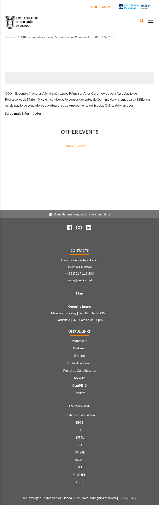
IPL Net (79, 355)
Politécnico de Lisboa (79, 415)
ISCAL (79, 460)
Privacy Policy (127, 498)
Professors (79, 341)
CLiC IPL (79, 474)
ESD (80, 430)
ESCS (79, 422)
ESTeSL (79, 452)
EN (95, 7)
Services (80, 393)
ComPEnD (79, 385)
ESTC (79, 445)
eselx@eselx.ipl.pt (79, 280)
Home (9, 37)
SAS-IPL (79, 482)
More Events (75, 146)
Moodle (79, 378)
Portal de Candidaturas (79, 370)
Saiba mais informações (23, 113)
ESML (79, 437)
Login (105, 6)
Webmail (79, 348)
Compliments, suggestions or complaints (82, 214)
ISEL (79, 467)
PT (91, 7)
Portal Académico (79, 363)
